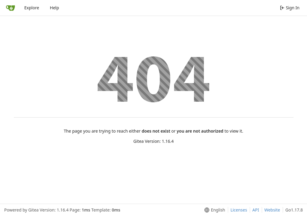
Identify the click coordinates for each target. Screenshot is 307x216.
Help (54, 7)
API (255, 210)
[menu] (213, 210)
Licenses (239, 210)
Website (272, 210)
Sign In (290, 7)
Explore (31, 7)
